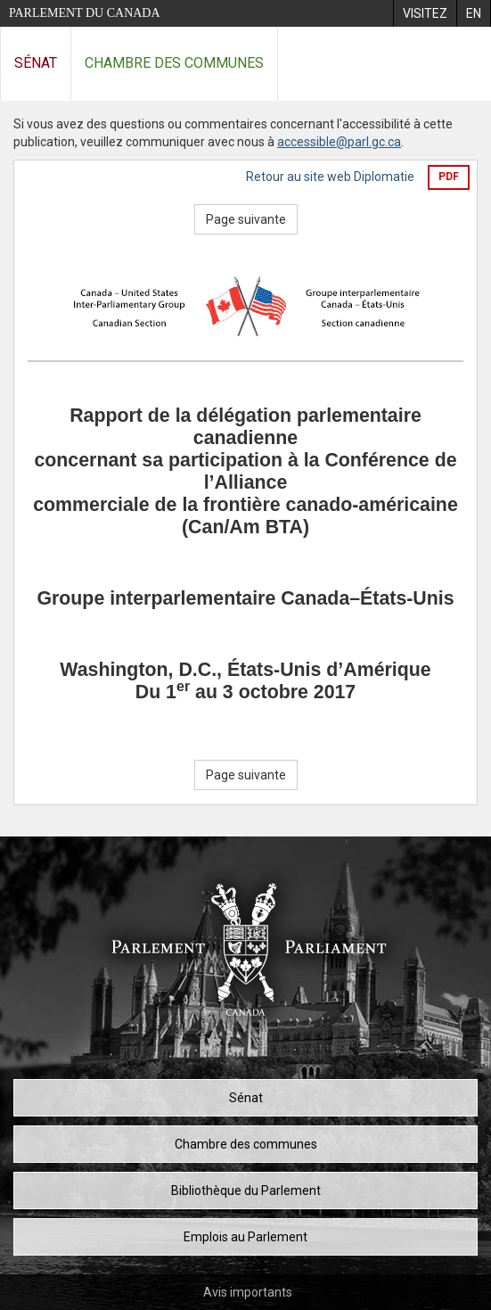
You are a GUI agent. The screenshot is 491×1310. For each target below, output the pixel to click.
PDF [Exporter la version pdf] (448, 176)
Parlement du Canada (84, 13)
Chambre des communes (174, 62)
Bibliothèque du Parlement (246, 1190)
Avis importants (247, 1292)
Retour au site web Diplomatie (330, 176)
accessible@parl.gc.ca (339, 142)
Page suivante (246, 219)
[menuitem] (424, 13)
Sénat (35, 62)
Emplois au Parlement (245, 1237)
